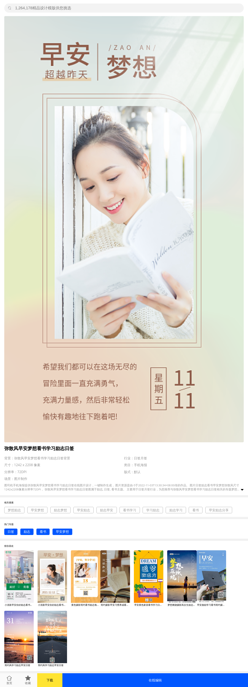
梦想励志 (14, 510)
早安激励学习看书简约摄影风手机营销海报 (211, 605)
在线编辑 (155, 680)
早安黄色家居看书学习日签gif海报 (148, 605)
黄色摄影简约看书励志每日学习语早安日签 (85, 605)
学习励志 (152, 510)
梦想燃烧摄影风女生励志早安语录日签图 (182, 605)
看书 (195, 510)
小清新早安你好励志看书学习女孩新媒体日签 (52, 605)
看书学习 (129, 510)
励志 (27, 531)
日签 (11, 531)
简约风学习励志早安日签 (17, 665)
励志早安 (106, 510)
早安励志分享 (219, 510)
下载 (49, 680)
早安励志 (83, 510)
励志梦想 (60, 510)
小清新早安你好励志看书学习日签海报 (19, 605)
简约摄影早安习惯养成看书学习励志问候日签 (115, 605)
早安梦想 (37, 510)
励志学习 (176, 510)
